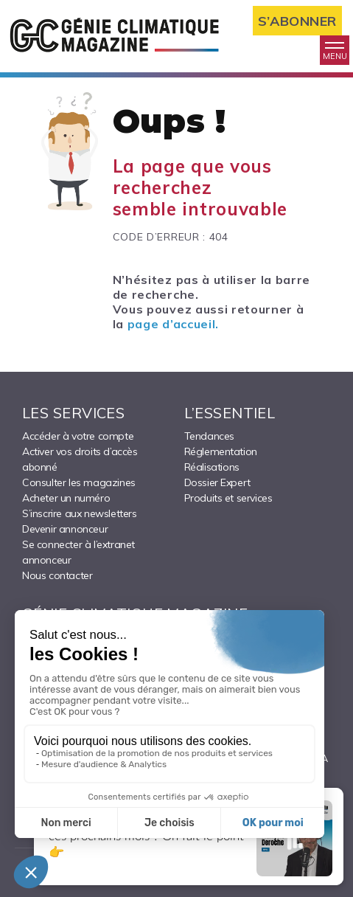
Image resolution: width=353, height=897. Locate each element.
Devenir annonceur (65, 529)
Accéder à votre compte (77, 436)
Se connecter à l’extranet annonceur (78, 552)
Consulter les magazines (79, 482)
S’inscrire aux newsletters (79, 513)
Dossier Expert (217, 482)
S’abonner (297, 21)
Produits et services (228, 498)
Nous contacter (57, 575)
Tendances (209, 436)
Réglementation (220, 451)
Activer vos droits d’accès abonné (80, 459)
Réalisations (212, 467)
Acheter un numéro (66, 498)
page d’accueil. (173, 323)
